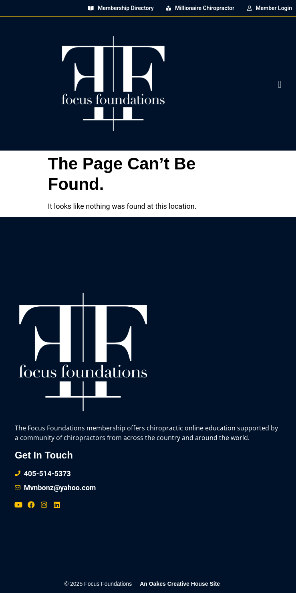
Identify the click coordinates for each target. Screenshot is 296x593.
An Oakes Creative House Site (180, 584)
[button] (279, 84)
